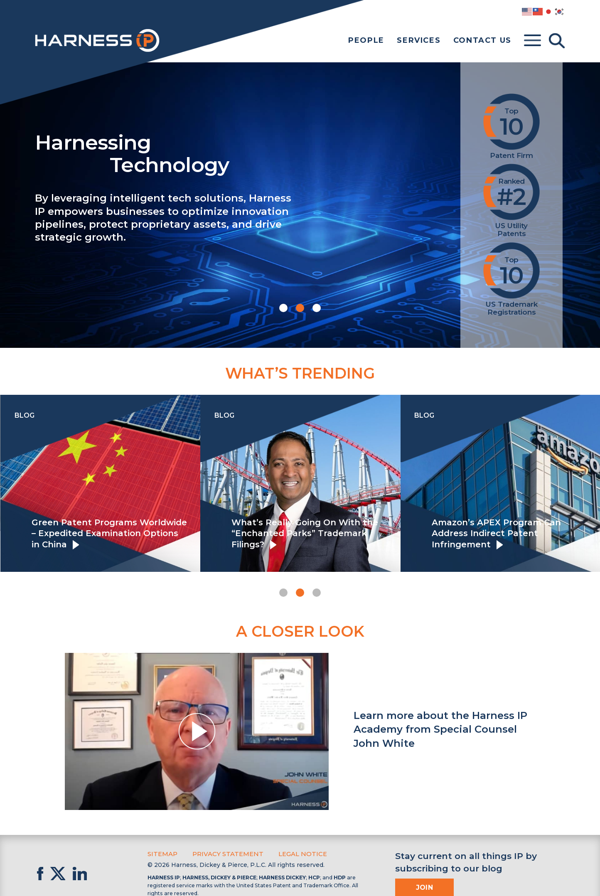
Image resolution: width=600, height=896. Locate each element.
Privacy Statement (225, 853)
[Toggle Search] (556, 40)
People (366, 40)
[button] (283, 308)
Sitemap (162, 853)
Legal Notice (297, 853)
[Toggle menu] (532, 40)
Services (418, 40)
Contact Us (482, 40)
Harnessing (232, 153)
